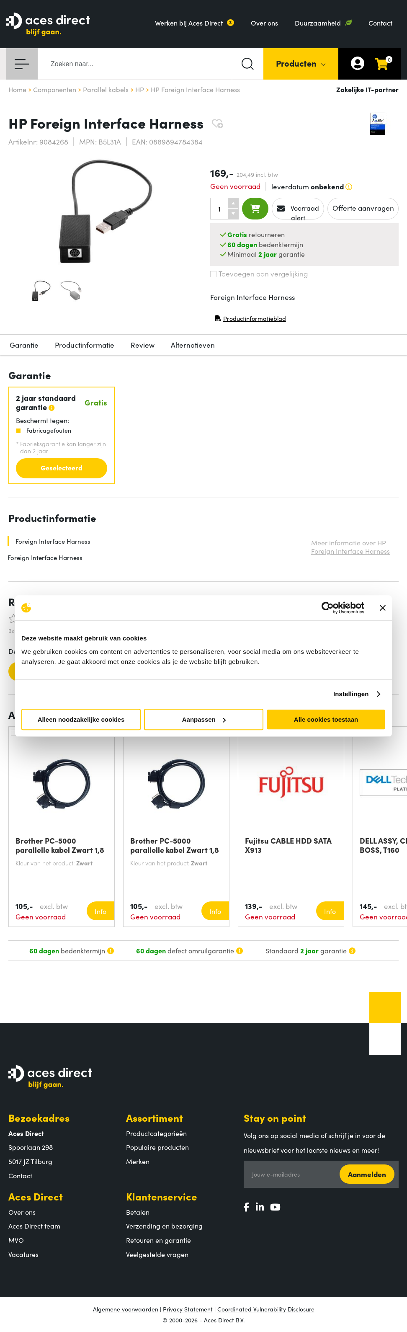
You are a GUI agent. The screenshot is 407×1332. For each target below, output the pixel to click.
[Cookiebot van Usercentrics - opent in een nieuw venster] (327, 607)
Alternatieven (193, 345)
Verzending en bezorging (164, 1225)
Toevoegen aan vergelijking (259, 273)
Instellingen (351, 693)
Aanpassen (204, 719)
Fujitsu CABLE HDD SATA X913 (288, 845)
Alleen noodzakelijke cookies (81, 719)
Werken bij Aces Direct (189, 22)
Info (100, 911)
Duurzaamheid (318, 22)
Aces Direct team (34, 1225)
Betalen (137, 1211)
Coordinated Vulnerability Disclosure (265, 1309)
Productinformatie (84, 345)
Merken (137, 1161)
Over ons (264, 22)
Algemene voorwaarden (125, 1309)
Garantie (24, 345)
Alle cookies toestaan (326, 719)
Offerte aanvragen (363, 208)
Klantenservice (161, 1196)
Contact (380, 22)
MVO (16, 1239)
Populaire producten (157, 1146)
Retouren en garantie (158, 1239)
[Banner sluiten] (383, 608)
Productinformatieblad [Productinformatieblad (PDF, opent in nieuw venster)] (250, 320)
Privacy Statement (188, 1309)
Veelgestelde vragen (157, 1254)
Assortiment (154, 1117)
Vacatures (23, 1254)
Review (143, 345)
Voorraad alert (298, 211)
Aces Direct (35, 1196)
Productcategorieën (156, 1133)
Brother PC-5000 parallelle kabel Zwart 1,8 (59, 845)
